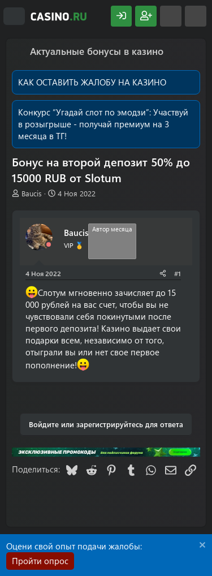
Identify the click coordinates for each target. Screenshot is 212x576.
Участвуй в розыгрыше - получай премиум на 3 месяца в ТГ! (103, 123)
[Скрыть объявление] (201, 546)
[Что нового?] (170, 16)
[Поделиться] (162, 273)
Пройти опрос (40, 560)
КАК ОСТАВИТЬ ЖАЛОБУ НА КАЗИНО (92, 82)
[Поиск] (195, 16)
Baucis (31, 193)
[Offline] (49, 245)
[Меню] (14, 16)
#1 (177, 273)
